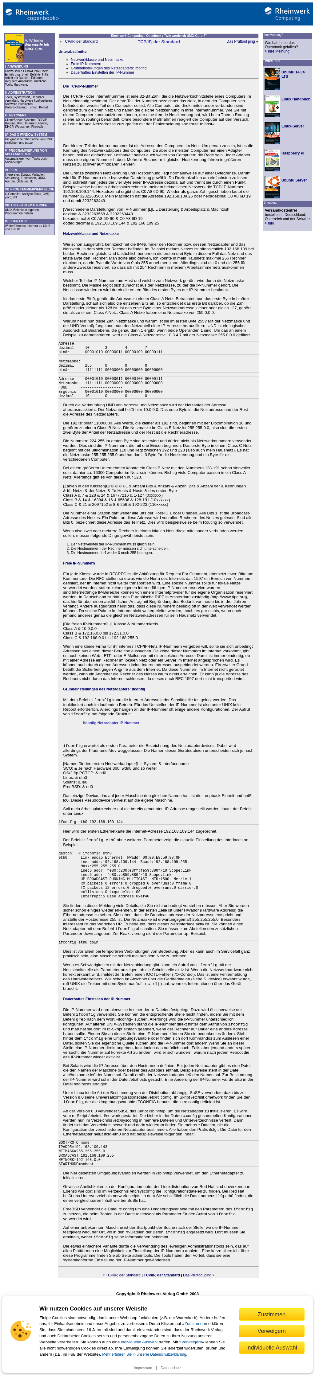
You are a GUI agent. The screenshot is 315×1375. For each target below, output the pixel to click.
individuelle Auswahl (139, 1342)
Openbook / (155, 35)
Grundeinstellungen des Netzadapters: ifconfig (108, 68)
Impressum (143, 1368)
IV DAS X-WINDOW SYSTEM (26, 134)
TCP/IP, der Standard (80, 41)
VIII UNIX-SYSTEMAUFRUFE (26, 205)
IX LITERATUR (16, 221)
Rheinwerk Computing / (128, 35)
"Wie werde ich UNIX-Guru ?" (185, 35)
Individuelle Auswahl (271, 1347)
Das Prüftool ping (241, 41)
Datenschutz (171, 1368)
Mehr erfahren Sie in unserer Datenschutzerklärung (144, 1354)
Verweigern (191, 1342)
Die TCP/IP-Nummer (80, 86)
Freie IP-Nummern (86, 64)
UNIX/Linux (272, 61)
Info (269, 223)
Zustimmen (195, 1323)
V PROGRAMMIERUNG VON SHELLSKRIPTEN (26, 152)
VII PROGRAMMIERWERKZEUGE (29, 189)
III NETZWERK (16, 115)
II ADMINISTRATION (20, 92)
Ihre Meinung (277, 51)
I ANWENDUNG (16, 66)
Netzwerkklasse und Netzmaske (97, 59)
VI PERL (11, 170)
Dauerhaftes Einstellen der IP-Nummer (102, 72)
